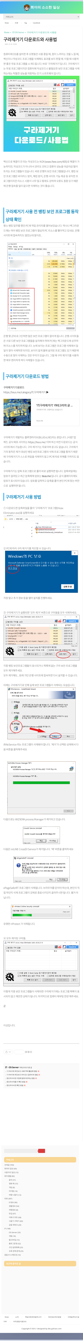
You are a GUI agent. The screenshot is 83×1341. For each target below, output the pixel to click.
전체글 (9, 1165)
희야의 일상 (10, 1168)
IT (6, 1067)
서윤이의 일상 (11, 1172)
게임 (12, 1187)
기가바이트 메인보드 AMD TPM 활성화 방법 (22, 1071)
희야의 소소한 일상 (45, 7)
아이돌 (13, 1191)
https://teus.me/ (37, 442)
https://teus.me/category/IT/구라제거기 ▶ (26, 392)
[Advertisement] (41, 1113)
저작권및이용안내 (19, 1321)
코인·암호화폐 (16, 1247)
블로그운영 (15, 1243)
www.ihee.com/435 (55, 161)
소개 (17, 1317)
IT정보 (13, 1202)
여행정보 (13, 1210)
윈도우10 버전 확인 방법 (15, 1085)
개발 (12, 1236)
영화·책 (13, 1183)
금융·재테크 (15, 1225)
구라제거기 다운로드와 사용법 (30, 39)
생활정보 (14, 1206)
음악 (12, 1180)
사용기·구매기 (16, 1221)
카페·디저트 (15, 1217)
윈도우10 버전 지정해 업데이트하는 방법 (21, 1078)
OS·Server (14, 1067)
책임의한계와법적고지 (33, 1317)
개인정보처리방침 (54, 1317)
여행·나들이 (15, 1195)
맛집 (12, 1213)
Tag (25, 23)
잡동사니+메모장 (12, 1255)
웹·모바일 (14, 1240)
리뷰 (16, 23)
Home (7, 23)
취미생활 (9, 1176)
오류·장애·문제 (16, 1251)
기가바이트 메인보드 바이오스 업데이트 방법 (22, 1075)
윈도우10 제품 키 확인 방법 (16, 1082)
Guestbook (36, 23)
